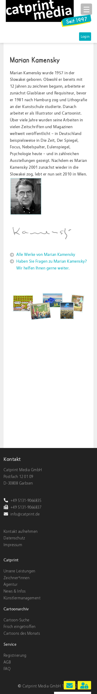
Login (85, 36)
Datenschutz (14, 538)
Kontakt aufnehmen (21, 531)
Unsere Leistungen (19, 571)
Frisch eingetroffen (20, 626)
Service (10, 644)
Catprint (11, 560)
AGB (7, 662)
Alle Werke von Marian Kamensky (45, 254)
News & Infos (14, 591)
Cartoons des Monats (22, 633)
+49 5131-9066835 (22, 500)
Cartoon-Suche (17, 620)
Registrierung (15, 655)
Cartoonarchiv (16, 609)
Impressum (13, 544)
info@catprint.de (22, 514)
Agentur (10, 584)
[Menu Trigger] (86, 9)
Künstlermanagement (22, 598)
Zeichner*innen (17, 577)
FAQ (7, 668)
